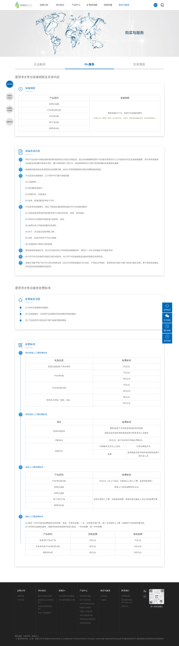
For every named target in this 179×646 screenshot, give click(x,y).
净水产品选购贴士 (45, 613)
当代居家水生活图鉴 (66, 596)
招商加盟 (108, 5)
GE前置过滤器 (85, 596)
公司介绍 (20, 600)
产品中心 (76, 5)
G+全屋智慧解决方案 (67, 600)
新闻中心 (35, 636)
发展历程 (20, 596)
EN (155, 5)
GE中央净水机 (85, 600)
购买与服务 (124, 5)
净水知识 (60, 5)
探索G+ (62, 591)
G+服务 (90, 64)
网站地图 (18, 636)
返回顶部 (167, 338)
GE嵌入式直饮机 (86, 611)
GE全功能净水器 (86, 615)
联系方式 (124, 606)
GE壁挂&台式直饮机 (88, 619)
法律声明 (26, 636)
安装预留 (139, 64)
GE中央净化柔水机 (87, 604)
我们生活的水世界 (45, 596)
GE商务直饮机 (85, 623)
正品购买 (40, 64)
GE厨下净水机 (85, 608)
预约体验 (167, 327)
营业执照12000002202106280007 (151, 639)
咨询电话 (167, 307)
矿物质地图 (92, 5)
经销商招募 (125, 596)
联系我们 (125, 591)
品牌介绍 (44, 5)
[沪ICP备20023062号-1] (128, 639)
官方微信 (167, 317)
